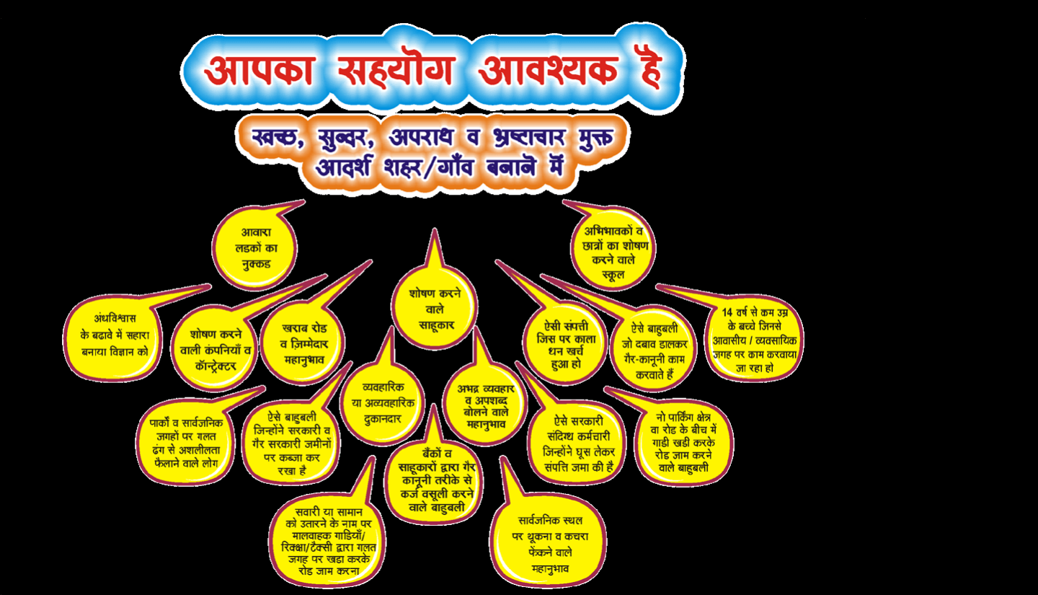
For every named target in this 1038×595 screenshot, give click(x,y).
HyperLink (301, 321)
